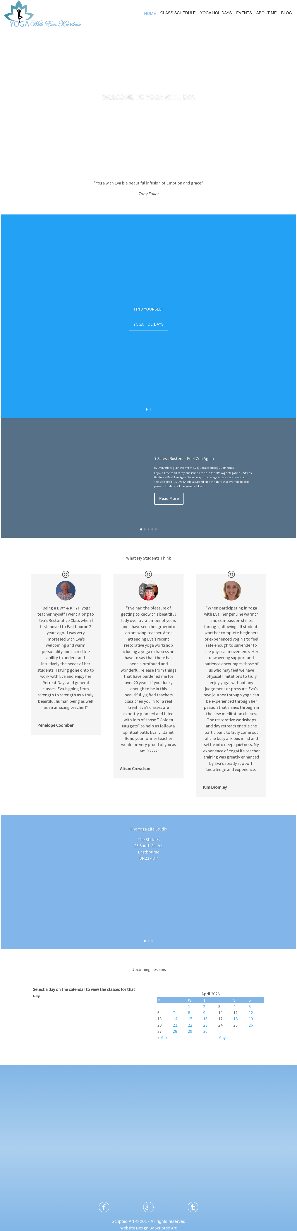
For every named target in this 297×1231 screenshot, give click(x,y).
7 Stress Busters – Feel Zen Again (184, 458)
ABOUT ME (266, 13)
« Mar (162, 1037)
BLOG (286, 13)
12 (251, 1012)
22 (190, 1025)
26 (251, 1025)
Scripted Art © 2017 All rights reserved (148, 1221)
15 (190, 1018)
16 (205, 1018)
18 (235, 1018)
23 (205, 1025)
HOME (150, 13)
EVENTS (244, 13)
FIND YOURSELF (148, 309)
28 (175, 1031)
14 (175, 1018)
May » (223, 1037)
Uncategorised (208, 468)
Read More (169, 498)
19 (251, 1018)
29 (190, 1031)
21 (175, 1025)
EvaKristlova (165, 468)
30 (205, 1031)
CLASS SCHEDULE (178, 13)
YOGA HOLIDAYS (216, 13)
